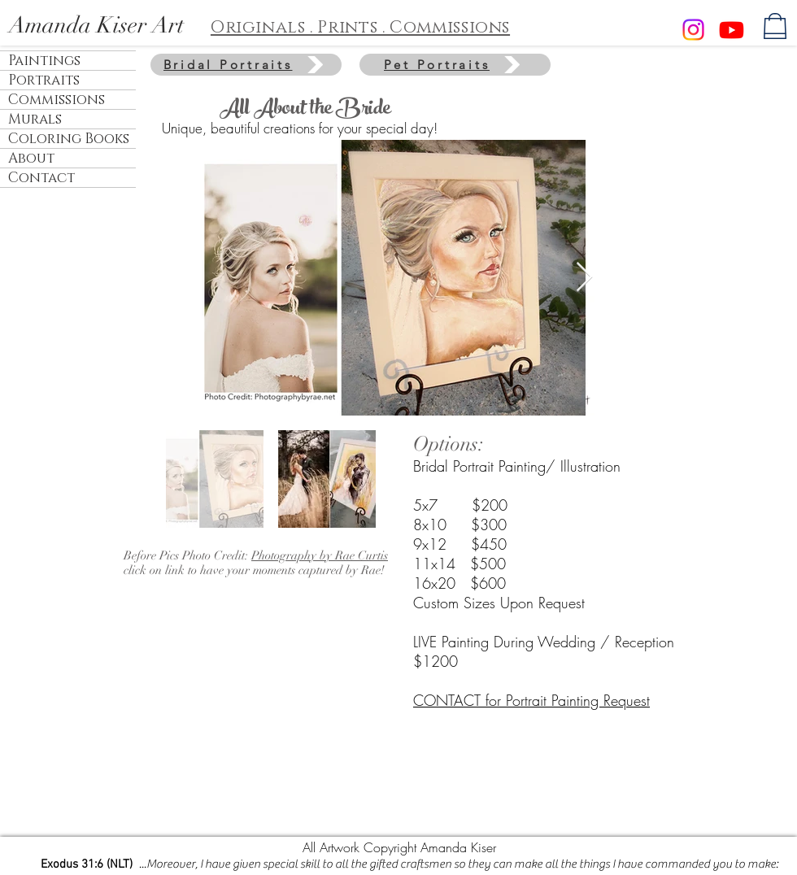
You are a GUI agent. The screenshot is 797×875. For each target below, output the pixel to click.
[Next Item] (584, 278)
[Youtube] (731, 29)
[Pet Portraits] (455, 65)
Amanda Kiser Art (96, 25)
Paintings (44, 60)
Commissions (56, 99)
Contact (41, 177)
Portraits (44, 80)
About (31, 158)
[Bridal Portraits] (246, 65)
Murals (35, 119)
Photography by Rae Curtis (319, 555)
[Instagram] (693, 29)
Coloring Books (68, 138)
